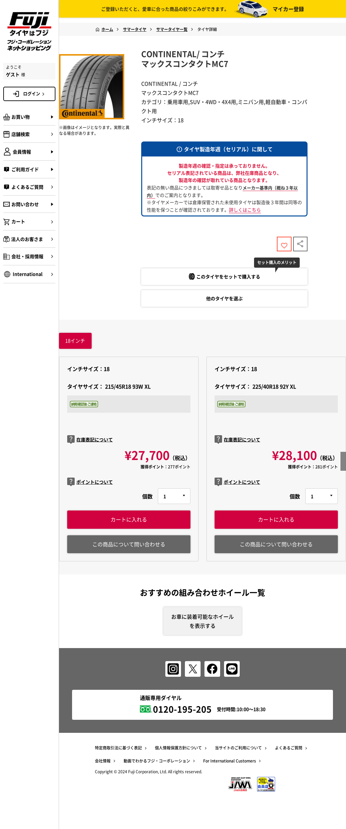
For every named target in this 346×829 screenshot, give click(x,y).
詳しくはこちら (245, 209)
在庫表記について (90, 443)
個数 (147, 500)
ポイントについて (90, 485)
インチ (75, 344)
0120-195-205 (182, 714)
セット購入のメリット (282, 266)
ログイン (35, 93)
